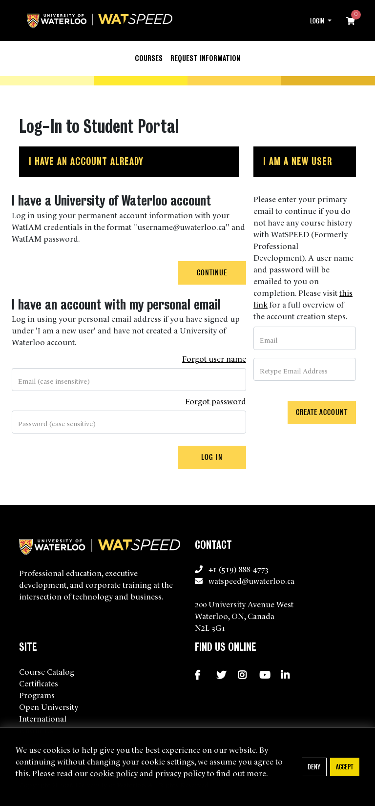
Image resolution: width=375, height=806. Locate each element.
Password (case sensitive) (57, 423)
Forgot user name (214, 358)
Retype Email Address (294, 370)
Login (318, 21)
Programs (37, 694)
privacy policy (180, 772)
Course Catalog (46, 671)
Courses (149, 58)
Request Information (205, 58)
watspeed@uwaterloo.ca (251, 580)
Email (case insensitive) (54, 380)
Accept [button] (344, 767)
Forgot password (215, 400)
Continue (212, 272)
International (42, 718)
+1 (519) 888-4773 (238, 568)
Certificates (38, 683)
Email (268, 339)
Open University (48, 706)
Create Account (321, 412)
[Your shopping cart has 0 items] (351, 20)
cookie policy (114, 772)
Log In (211, 457)
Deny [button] (314, 767)
